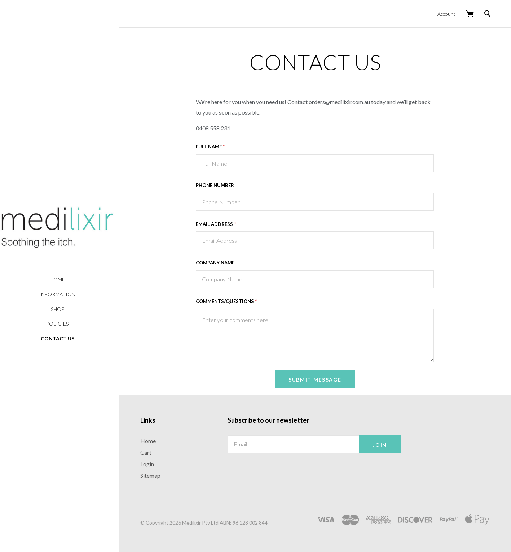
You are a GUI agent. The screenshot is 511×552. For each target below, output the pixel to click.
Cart (149, 451)
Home (61, 279)
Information (61, 294)
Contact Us (61, 338)
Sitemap (154, 474)
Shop (61, 309)
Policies (61, 324)
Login (151, 462)
